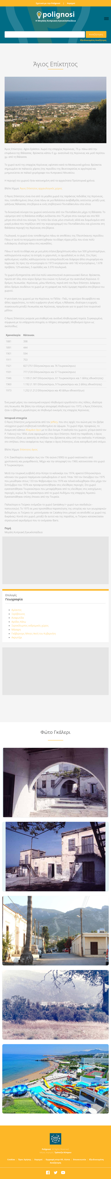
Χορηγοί (71, 3)
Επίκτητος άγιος (29, 449)
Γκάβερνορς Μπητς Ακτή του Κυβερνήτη (33, 633)
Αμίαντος (16, 610)
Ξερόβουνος (18, 614)
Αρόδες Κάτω (18, 621)
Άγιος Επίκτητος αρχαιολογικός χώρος (41, 188)
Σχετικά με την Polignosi (48, 3)
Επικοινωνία (79, 1159)
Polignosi (46, 1149)
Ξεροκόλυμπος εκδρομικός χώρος (30, 625)
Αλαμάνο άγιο (33, 429)
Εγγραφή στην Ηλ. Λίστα (58, 1159)
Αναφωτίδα (17, 617)
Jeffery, (54, 422)
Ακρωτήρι (16, 637)
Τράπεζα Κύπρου (63, 1152)
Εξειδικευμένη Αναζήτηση (93, 40)
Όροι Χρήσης (24, 1159)
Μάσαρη (16, 629)
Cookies (11, 1159)
